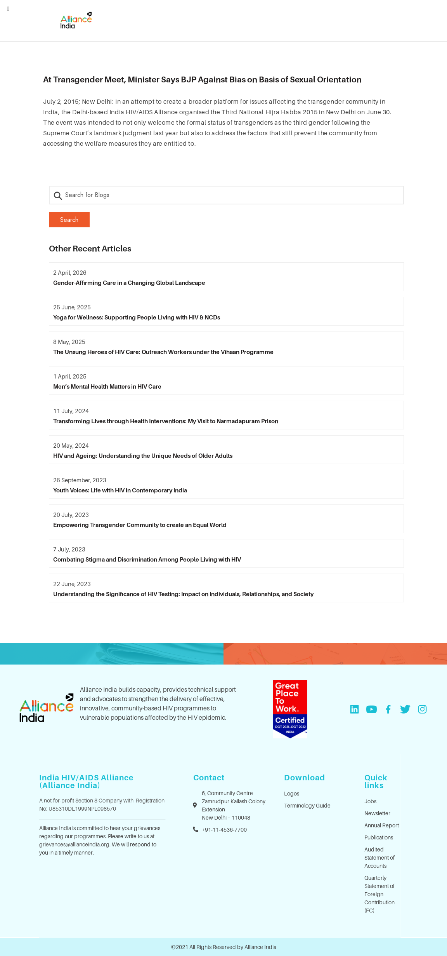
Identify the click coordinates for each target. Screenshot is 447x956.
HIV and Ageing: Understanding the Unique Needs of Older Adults (142, 455)
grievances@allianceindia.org (74, 844)
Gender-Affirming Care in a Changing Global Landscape (129, 282)
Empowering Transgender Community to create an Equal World (140, 524)
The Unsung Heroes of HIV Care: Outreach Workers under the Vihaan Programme (163, 351)
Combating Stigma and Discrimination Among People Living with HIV (147, 559)
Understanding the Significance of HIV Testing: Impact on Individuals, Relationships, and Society (183, 593)
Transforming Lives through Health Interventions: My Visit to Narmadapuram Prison (165, 420)
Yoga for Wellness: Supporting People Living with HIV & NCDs (136, 317)
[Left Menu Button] (8, 8)
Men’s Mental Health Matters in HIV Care (107, 386)
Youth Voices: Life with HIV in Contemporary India (120, 490)
